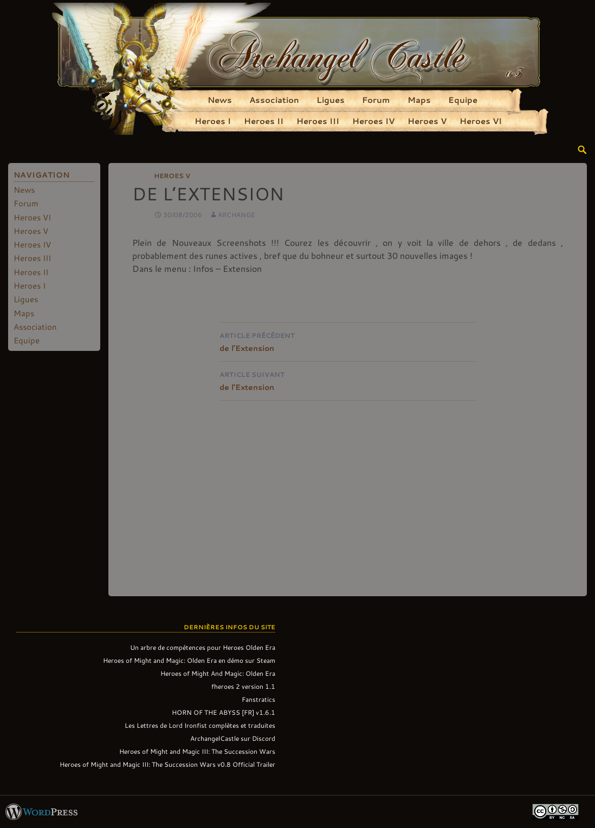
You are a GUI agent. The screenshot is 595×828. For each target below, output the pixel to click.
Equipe (462, 99)
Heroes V (427, 120)
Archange (236, 214)
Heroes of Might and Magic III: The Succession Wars (197, 751)
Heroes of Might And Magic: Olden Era (217, 673)
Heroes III (317, 120)
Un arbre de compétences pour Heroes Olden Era (202, 647)
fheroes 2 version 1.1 (243, 686)
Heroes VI (481, 120)
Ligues (330, 99)
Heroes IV (373, 120)
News (220, 99)
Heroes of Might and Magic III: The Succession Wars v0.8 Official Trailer (167, 764)
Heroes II (263, 120)
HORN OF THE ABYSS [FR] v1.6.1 (223, 712)
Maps (419, 99)
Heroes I (213, 120)
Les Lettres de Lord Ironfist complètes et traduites (200, 725)
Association (274, 99)
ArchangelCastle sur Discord (232, 738)
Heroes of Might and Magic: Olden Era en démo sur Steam (189, 660)
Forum (376, 99)
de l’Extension (347, 341)
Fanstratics (258, 699)
